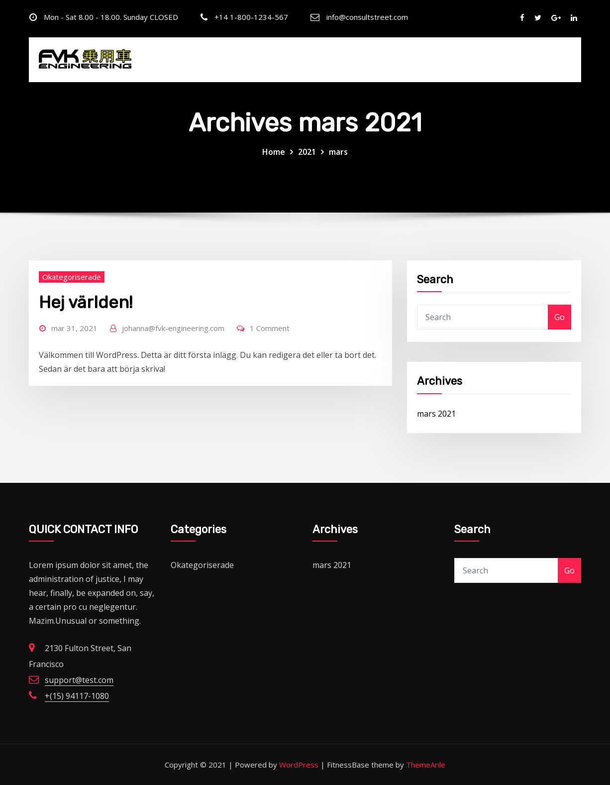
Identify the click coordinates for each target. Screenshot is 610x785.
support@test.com (79, 679)
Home (273, 151)
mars (338, 151)
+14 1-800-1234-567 (251, 17)
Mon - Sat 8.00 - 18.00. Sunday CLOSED (111, 17)
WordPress (298, 765)
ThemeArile (425, 765)
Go (559, 317)
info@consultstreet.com (367, 17)
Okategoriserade (71, 277)
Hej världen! (86, 302)
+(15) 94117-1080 (77, 695)
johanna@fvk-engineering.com (173, 328)
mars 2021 (436, 413)
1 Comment (270, 328)
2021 (307, 151)
